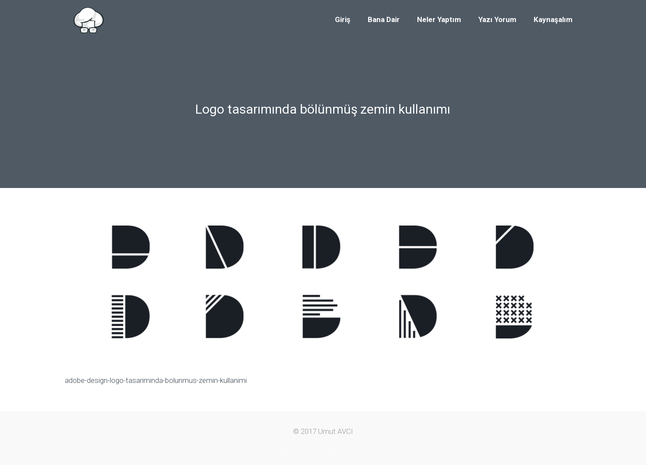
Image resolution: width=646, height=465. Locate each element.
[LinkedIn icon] (336, 450)
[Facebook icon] (298, 450)
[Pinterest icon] (347, 450)
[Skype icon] (286, 450)
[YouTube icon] (324, 450)
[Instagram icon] (359, 450)
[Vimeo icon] (312, 450)
